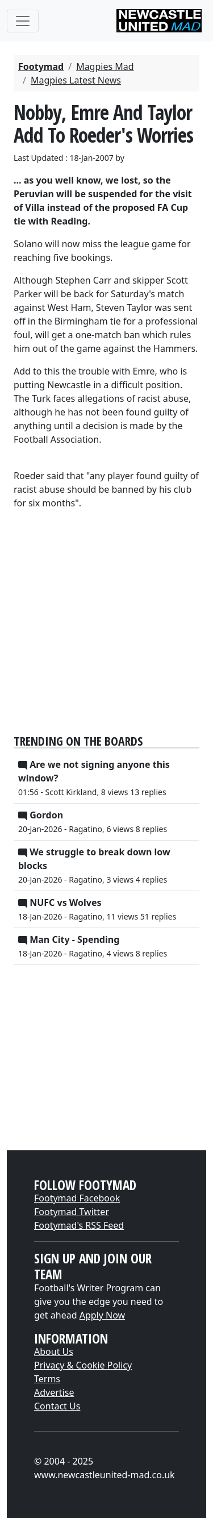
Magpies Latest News (76, 80)
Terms (47, 1379)
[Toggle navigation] (23, 21)
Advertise (54, 1392)
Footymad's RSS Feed (79, 1225)
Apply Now (102, 1315)
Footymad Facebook (77, 1198)
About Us (53, 1351)
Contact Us (57, 1406)
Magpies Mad (104, 66)
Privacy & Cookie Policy (83, 1365)
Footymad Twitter (71, 1211)
